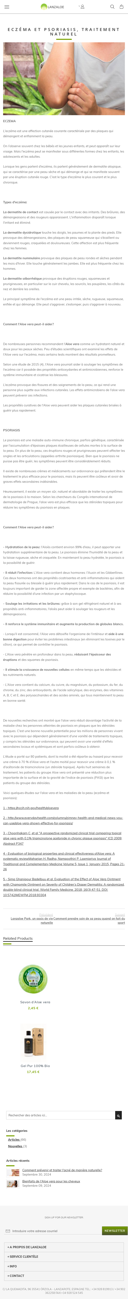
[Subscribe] (115, 1230)
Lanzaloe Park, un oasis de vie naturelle (28, 919)
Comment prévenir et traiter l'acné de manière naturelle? (62, 1170)
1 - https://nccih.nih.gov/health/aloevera (31, 808)
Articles (14, 1140)
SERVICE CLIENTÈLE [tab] (22, 1257)
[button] (79, 6)
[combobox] (64, 1115)
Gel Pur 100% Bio (35, 1066)
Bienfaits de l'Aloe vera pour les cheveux (51, 1181)
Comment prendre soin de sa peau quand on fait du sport (89, 919)
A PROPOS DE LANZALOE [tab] (26, 1247)
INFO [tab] (12, 1266)
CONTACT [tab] (15, 1276)
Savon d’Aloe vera (35, 1002)
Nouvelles (15, 1146)
